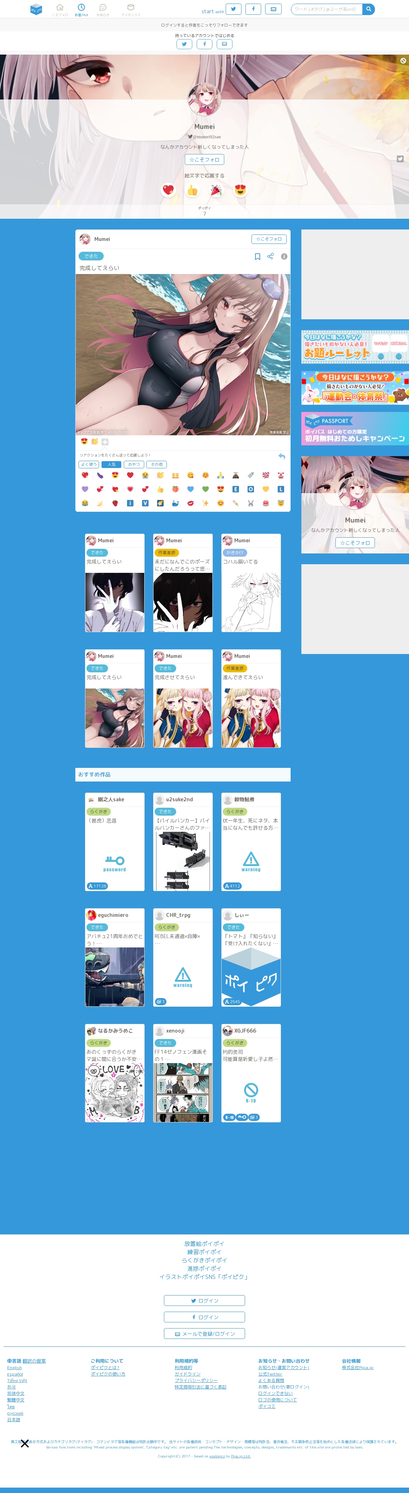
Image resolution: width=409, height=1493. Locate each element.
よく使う (89, 464)
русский (15, 1413)
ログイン (204, 1300)
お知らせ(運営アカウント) (283, 1367)
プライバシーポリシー (196, 1380)
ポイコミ (267, 1406)
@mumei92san (207, 136)
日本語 (13, 1420)
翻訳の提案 (34, 1361)
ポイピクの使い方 (108, 1374)
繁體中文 (15, 1400)
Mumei (204, 126)
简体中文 (15, 1393)
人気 (112, 464)
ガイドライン (188, 1374)
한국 (11, 1387)
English (14, 1367)
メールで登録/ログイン (204, 1333)
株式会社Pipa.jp (357, 1367)
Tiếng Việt (17, 1380)
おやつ (134, 464)
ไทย (11, 1407)
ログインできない (275, 1393)
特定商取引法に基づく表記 (200, 1387)
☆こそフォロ (204, 159)
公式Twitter (270, 1374)
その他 (157, 464)
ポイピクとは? (105, 1367)
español (15, 1374)
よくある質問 (271, 1380)
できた (91, 256)
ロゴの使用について (277, 1400)
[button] (25, 1443)
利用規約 (183, 1367)
